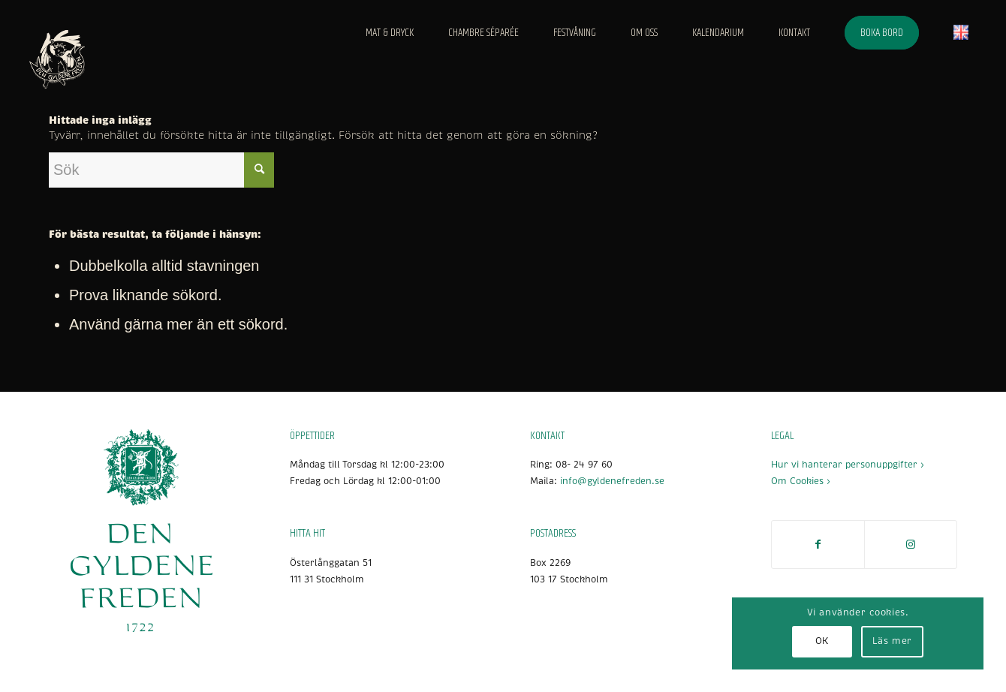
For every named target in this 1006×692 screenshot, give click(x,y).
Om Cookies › (800, 481)
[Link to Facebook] (818, 544)
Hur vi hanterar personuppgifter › (847, 465)
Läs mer (892, 641)
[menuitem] (389, 33)
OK (822, 641)
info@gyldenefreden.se (612, 481)
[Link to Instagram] (910, 544)
